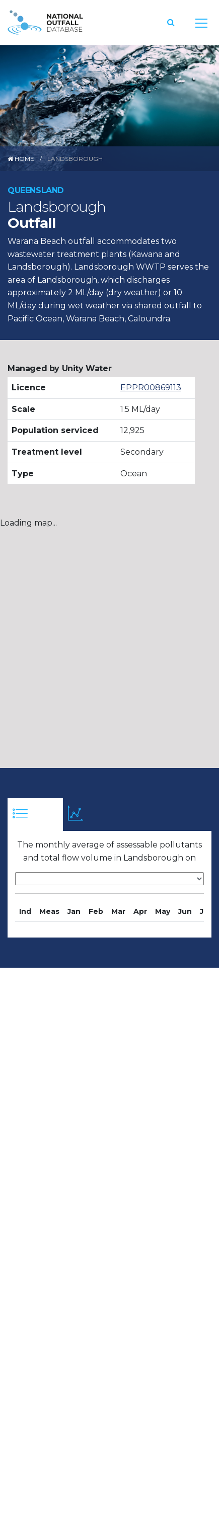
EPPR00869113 (150, 387)
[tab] (35, 814)
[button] (171, 22)
